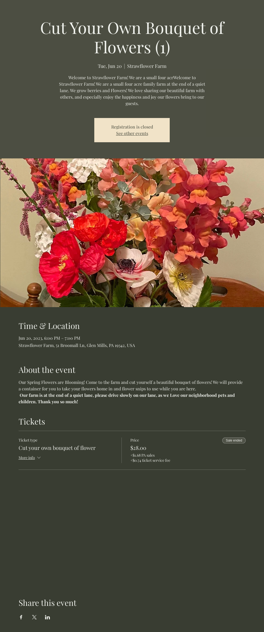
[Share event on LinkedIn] (47, 617)
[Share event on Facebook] (21, 617)
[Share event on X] (34, 617)
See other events (132, 133)
